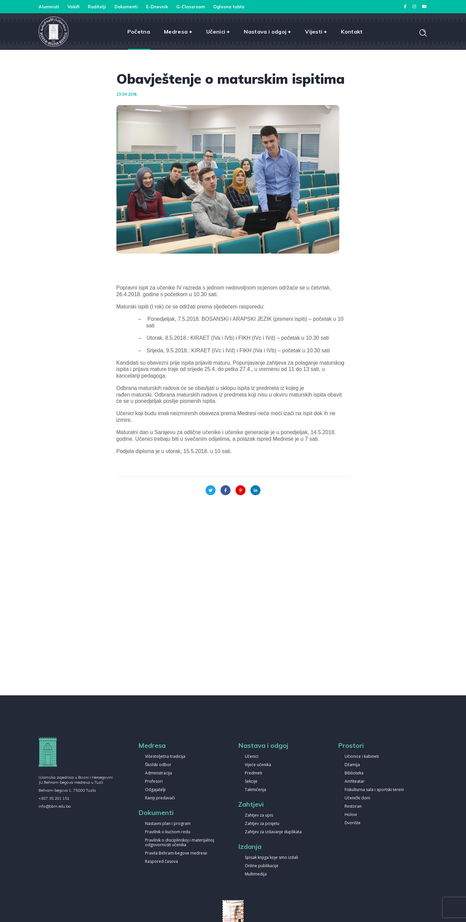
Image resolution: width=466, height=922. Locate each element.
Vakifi (73, 6)
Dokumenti (126, 6)
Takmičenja (255, 789)
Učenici (251, 756)
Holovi (351, 814)
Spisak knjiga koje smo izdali (271, 857)
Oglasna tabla (228, 6)
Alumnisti (49, 6)
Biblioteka (354, 773)
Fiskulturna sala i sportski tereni (374, 789)
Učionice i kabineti (362, 756)
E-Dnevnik (157, 6)
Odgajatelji (155, 789)
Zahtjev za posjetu (262, 823)
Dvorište (353, 823)
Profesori (154, 781)
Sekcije (251, 781)
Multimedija (256, 874)
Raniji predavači (160, 798)
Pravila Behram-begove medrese (176, 853)
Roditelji (97, 6)
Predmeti (253, 773)
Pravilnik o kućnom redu (167, 832)
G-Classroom (190, 6)
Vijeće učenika (258, 764)
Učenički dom (357, 798)
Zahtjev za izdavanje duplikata (273, 832)
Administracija (158, 773)
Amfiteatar (355, 781)
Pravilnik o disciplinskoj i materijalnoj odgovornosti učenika (179, 843)
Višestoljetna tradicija (165, 756)
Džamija (352, 764)
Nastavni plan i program (168, 823)
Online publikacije (261, 866)
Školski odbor (158, 764)
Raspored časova (161, 861)
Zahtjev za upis (259, 815)
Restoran (353, 806)
